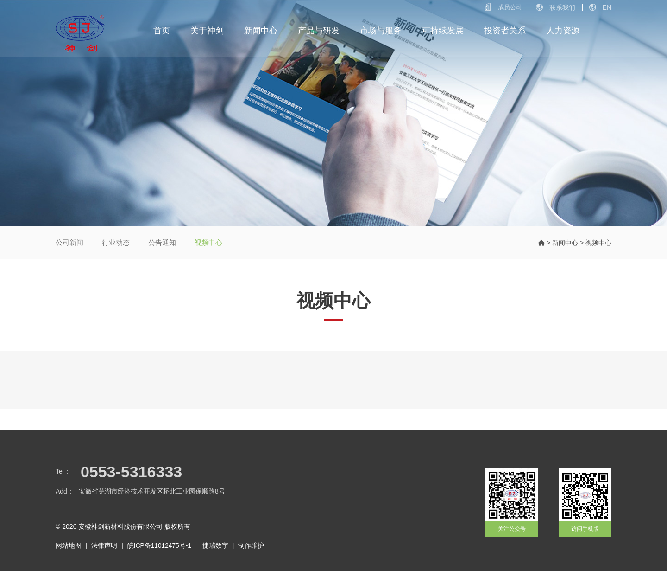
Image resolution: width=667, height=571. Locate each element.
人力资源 (562, 32)
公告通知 (162, 242)
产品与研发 (319, 32)
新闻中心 (261, 32)
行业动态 (116, 242)
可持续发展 (443, 32)
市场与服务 (381, 32)
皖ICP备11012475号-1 (159, 545)
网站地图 (69, 545)
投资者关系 (505, 32)
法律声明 (104, 545)
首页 (162, 32)
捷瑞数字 (216, 545)
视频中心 (208, 242)
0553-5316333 (131, 472)
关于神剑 (207, 32)
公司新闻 (69, 242)
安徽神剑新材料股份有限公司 (120, 526)
